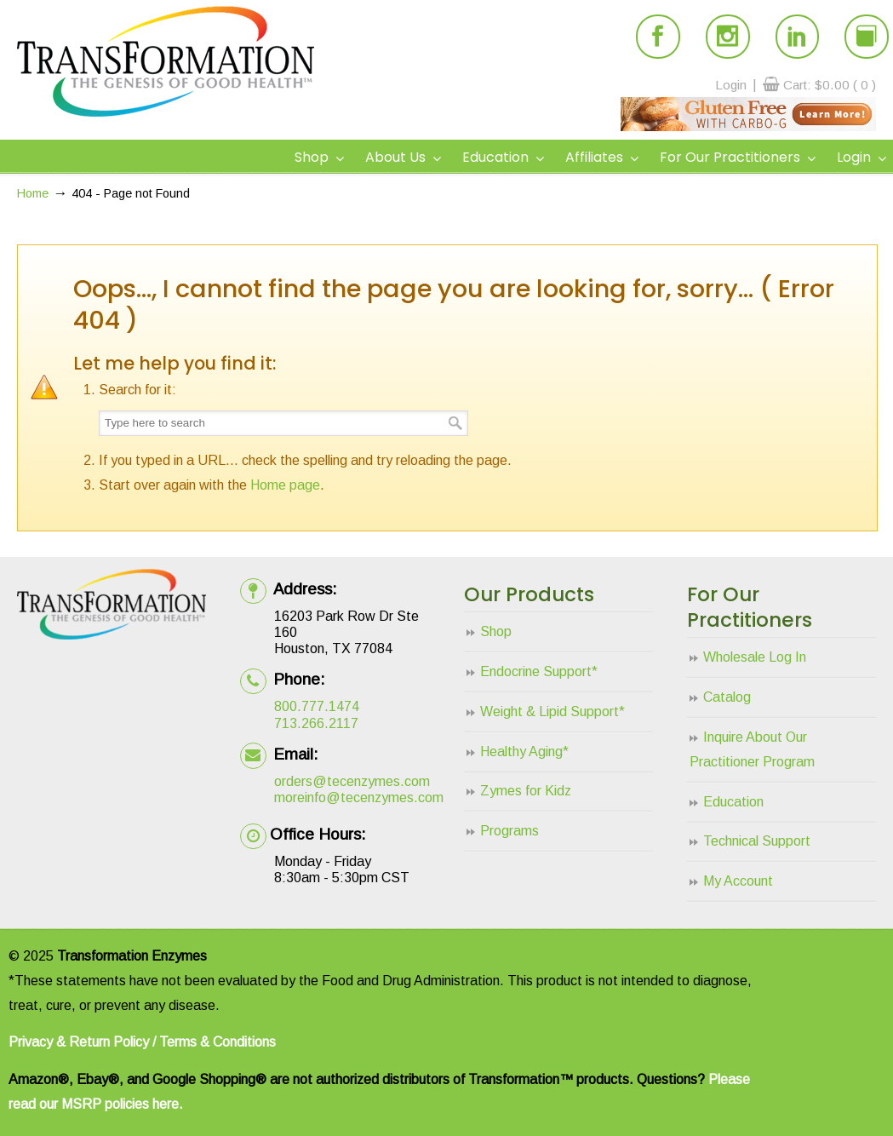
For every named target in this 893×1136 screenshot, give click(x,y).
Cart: (829, 84)
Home (33, 193)
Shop (496, 631)
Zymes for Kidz (525, 790)
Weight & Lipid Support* (552, 711)
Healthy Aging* (524, 751)
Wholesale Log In (754, 657)
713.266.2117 (316, 723)
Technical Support (756, 841)
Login (731, 84)
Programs (509, 830)
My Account (738, 881)
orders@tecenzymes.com (352, 781)
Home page (285, 485)
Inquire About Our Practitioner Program (752, 749)
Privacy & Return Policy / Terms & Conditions (142, 1042)
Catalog (727, 697)
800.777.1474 (316, 706)
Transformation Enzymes (165, 61)
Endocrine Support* (539, 671)
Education (733, 802)
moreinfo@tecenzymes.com (359, 797)
